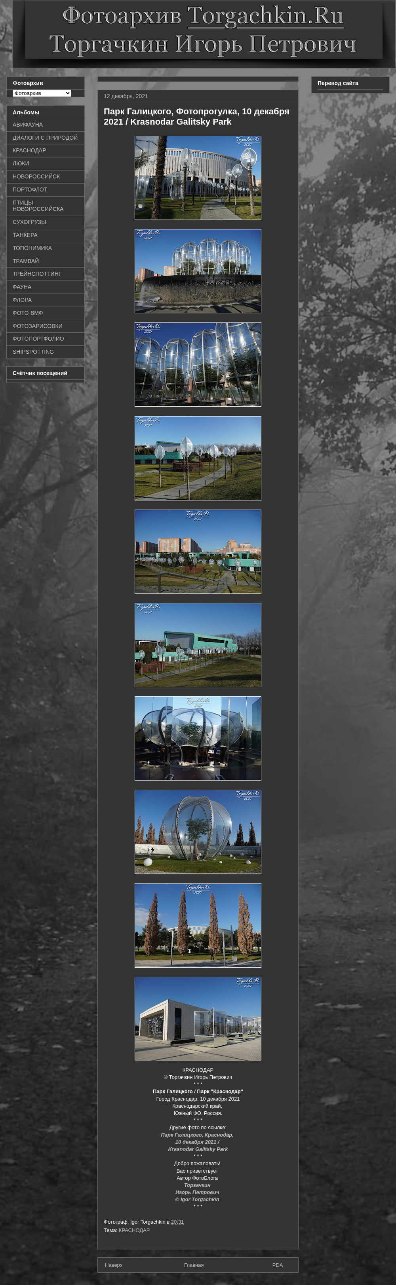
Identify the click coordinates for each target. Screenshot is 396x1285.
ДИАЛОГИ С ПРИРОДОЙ (45, 138)
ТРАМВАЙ (26, 261)
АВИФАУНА (28, 124)
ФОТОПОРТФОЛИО (38, 338)
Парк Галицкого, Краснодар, (198, 1135)
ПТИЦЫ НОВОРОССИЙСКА (38, 205)
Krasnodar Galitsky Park (198, 1149)
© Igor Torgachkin (198, 1199)
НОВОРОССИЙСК (36, 176)
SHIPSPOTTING (33, 352)
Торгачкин (198, 1185)
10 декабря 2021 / (198, 1142)
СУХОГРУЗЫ (29, 222)
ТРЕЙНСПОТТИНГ (37, 274)
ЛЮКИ (21, 163)
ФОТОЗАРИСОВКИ (38, 326)
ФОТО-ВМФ (28, 313)
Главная (194, 1265)
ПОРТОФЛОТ (30, 189)
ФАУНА (22, 287)
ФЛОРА (22, 300)
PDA (277, 1265)
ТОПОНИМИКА (32, 248)
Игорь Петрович (198, 1192)
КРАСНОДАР (134, 1230)
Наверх (113, 1265)
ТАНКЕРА (25, 235)
